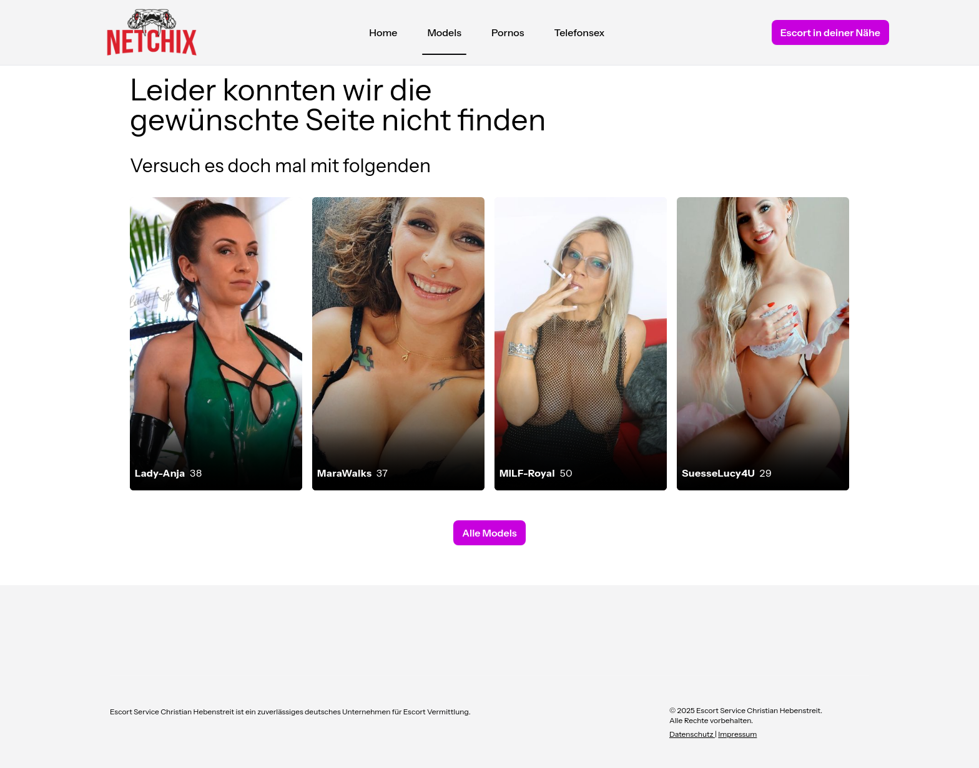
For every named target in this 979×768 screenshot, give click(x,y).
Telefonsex (579, 32)
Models (444, 35)
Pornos (507, 32)
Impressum (737, 734)
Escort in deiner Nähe (830, 32)
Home (383, 32)
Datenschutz (692, 734)
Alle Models (489, 533)
